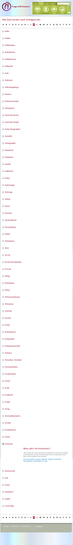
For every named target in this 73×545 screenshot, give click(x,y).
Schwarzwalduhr (37, 461)
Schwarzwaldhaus (27, 461)
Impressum (15, 526)
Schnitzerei (51, 459)
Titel (37, 13)
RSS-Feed (69, 12)
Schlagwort (45, 13)
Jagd (27, 459)
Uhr (43, 461)
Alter (62, 13)
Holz (24, 459)
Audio (52, 4)
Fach (54, 13)
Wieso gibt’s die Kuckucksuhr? (36, 448)
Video (35, 4)
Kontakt (6, 526)
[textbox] (64, 3)
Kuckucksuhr (44, 459)
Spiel (46, 4)
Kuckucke (37, 459)
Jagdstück (31, 459)
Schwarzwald (57, 459)
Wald (46, 461)
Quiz (41, 3)
